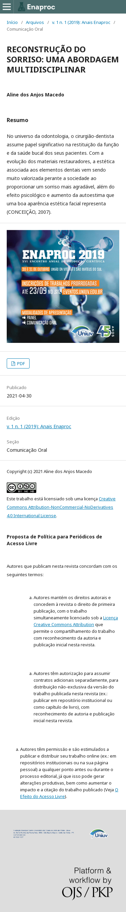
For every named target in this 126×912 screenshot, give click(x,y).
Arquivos (35, 22)
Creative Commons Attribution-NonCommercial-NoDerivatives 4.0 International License (61, 507)
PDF (20, 363)
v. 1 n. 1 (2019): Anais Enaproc (81, 22)
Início (12, 22)
